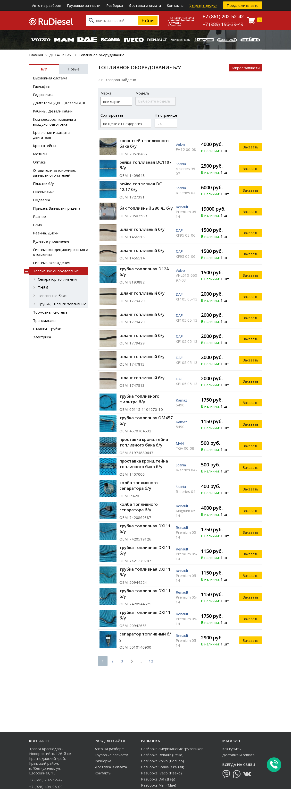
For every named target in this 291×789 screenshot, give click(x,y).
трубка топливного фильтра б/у (139, 398)
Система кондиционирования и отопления (60, 252)
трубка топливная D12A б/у (144, 271)
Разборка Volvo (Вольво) (162, 760)
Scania (181, 163)
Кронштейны (44, 145)
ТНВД (43, 287)
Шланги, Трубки (47, 328)
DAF (179, 230)
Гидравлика (43, 94)
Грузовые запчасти (83, 5)
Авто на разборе (46, 5)
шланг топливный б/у (142, 229)
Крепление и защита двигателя (51, 135)
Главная (36, 54)
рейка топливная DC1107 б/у (145, 165)
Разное (39, 216)
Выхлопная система (50, 78)
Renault (182, 206)
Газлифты (41, 86)
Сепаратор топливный (57, 279)
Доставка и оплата (145, 5)
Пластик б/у (43, 183)
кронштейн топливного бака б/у (144, 143)
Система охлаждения (51, 262)
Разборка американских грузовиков (172, 748)
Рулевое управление (51, 241)
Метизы (40, 153)
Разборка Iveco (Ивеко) (161, 773)
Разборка (114, 5)
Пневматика (43, 191)
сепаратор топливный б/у (145, 636)
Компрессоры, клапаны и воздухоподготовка (54, 122)
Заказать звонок (203, 5)
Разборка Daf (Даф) (158, 779)
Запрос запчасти (245, 67)
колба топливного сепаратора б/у (138, 485)
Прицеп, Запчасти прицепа (56, 208)
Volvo (180, 144)
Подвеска (41, 199)
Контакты (175, 5)
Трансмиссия (44, 320)
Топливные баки (52, 295)
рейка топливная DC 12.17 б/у (140, 186)
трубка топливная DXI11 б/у (144, 528)
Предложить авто (242, 5)
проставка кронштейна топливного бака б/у (143, 442)
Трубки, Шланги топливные (62, 303)
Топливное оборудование (56, 270)
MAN (180, 443)
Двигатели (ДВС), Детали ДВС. (60, 102)
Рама (37, 224)
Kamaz (181, 400)
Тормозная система (50, 312)
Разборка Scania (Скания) (162, 766)
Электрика (42, 336)
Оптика (39, 162)
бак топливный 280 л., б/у (146, 208)
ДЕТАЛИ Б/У (60, 54)
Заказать (250, 147)
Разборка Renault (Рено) (162, 754)
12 (151, 661)
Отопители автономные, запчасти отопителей (54, 173)
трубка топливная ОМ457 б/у (146, 420)
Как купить (231, 748)
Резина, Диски (45, 233)
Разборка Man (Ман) (158, 785)
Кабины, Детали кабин (53, 111)
